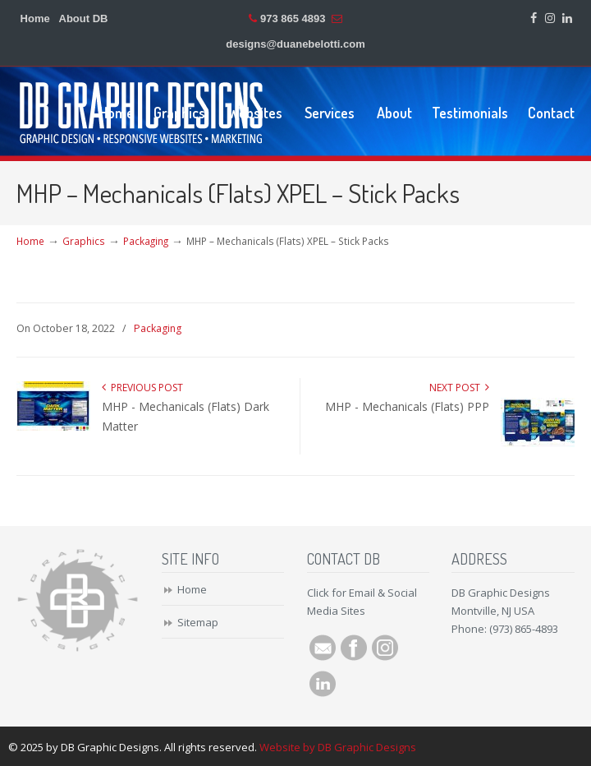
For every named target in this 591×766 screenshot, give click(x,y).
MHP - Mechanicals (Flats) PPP (407, 406)
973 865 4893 (293, 18)
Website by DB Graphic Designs (337, 747)
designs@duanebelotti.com (295, 44)
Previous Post (142, 388)
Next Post (459, 388)
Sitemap (197, 622)
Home (35, 18)
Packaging (145, 240)
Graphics (83, 240)
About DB (83, 18)
